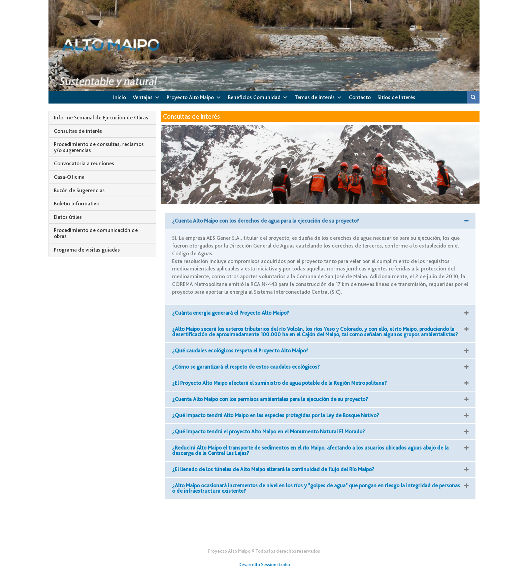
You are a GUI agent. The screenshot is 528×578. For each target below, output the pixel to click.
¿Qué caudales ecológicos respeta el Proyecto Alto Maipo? (240, 350)
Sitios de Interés (396, 97)
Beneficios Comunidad (254, 97)
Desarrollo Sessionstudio (264, 564)
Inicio (119, 97)
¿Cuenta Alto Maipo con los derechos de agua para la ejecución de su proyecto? (265, 221)
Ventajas (143, 97)
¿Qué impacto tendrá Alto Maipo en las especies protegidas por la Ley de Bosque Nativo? (275, 415)
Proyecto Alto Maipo (190, 97)
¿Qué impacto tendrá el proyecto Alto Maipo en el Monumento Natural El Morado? (268, 431)
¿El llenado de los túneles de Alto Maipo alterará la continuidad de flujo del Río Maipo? (273, 469)
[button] (320, 221)
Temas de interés (315, 97)
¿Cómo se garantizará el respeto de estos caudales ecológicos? (246, 367)
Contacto (360, 97)
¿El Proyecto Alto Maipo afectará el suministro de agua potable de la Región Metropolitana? (279, 383)
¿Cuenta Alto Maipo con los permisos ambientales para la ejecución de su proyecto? (270, 399)
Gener (264, 534)
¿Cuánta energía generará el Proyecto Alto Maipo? (230, 313)
